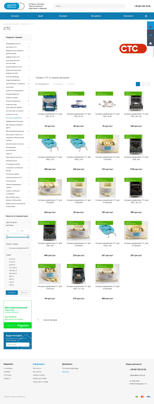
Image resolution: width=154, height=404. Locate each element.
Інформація (39, 364)
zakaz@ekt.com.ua (137, 375)
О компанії (8, 368)
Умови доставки (40, 378)
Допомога (67, 364)
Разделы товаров (14, 37)
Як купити (37, 371)
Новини (7, 371)
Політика (7, 375)
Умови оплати (39, 375)
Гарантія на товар (40, 381)
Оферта (7, 378)
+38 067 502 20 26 (142, 6)
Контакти (37, 368)
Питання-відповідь (70, 368)
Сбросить (24, 292)
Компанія (8, 364)
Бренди (65, 371)
